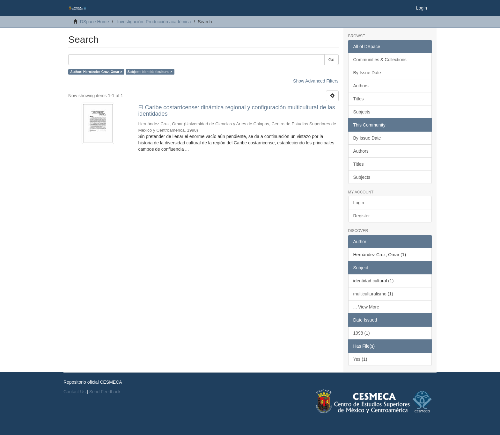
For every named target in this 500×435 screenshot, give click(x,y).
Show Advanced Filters (315, 80)
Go (331, 59)
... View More (366, 306)
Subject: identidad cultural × (150, 72)
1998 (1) (361, 333)
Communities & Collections (380, 59)
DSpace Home (94, 21)
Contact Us (74, 391)
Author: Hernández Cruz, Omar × (96, 72)
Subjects (362, 111)
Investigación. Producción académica (154, 21)
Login (358, 202)
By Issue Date (367, 72)
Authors (361, 85)
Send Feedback (105, 391)
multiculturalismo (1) (373, 293)
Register (361, 215)
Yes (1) (360, 359)
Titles (358, 98)
